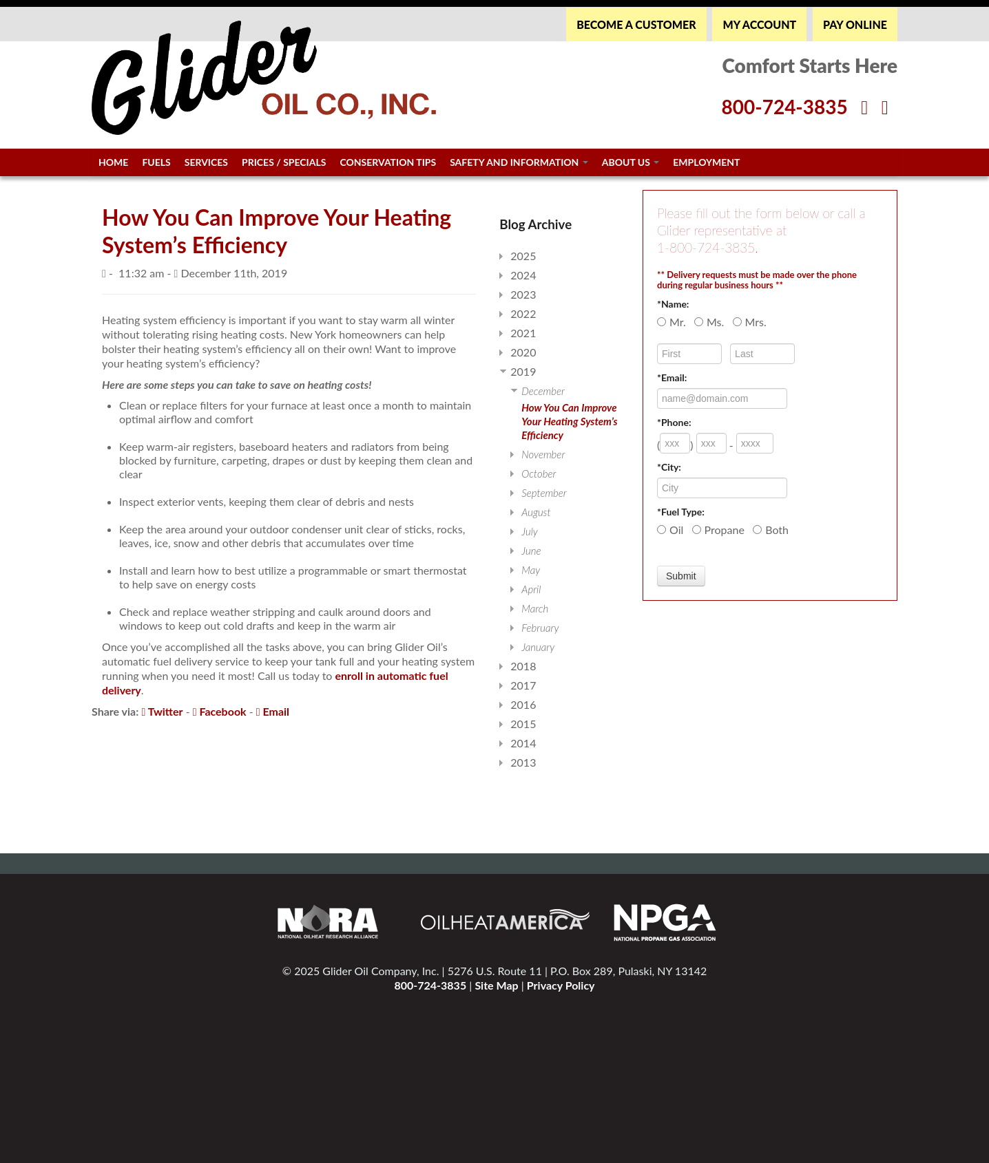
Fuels (156, 162)
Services (206, 162)
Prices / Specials (284, 162)
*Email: (672, 377)
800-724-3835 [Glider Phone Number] (784, 106)
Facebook (220, 711)
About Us (631, 162)
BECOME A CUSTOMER (636, 24)
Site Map (496, 985)
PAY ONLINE (855, 24)
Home (113, 162)
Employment (706, 162)
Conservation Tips (388, 162)
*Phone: (674, 422)
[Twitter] (885, 106)
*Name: (673, 304)
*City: (669, 467)
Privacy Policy (561, 985)
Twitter (162, 711)
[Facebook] (864, 106)
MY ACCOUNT (759, 24)
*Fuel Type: (681, 512)
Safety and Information (519, 162)
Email (272, 711)
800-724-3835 (430, 985)
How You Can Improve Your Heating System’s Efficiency (569, 421)
